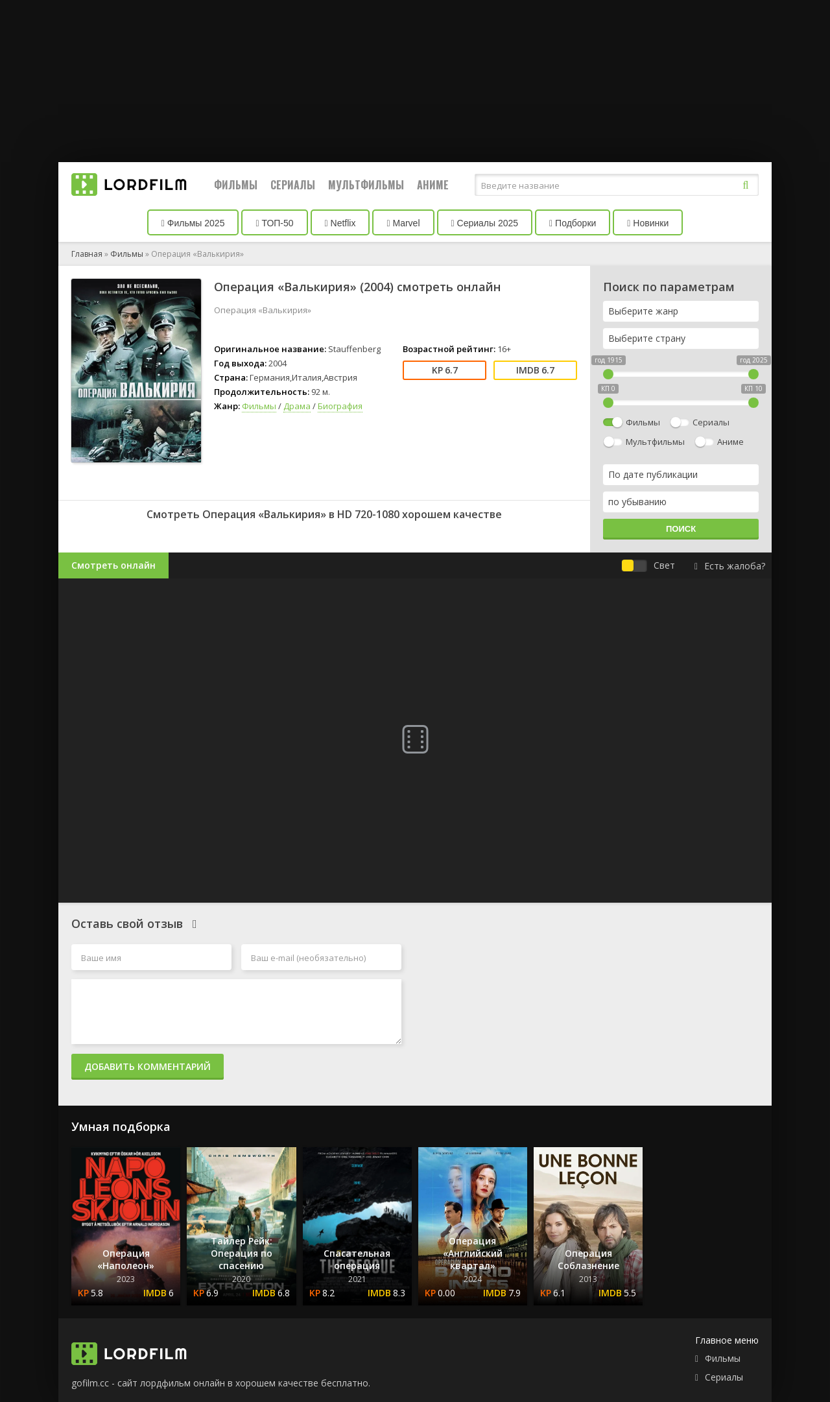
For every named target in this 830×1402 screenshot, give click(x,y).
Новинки (648, 223)
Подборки (572, 223)
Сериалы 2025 (485, 223)
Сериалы (292, 185)
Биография (340, 406)
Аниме (433, 185)
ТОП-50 (274, 223)
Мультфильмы (366, 185)
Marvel (403, 223)
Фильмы (235, 185)
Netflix (340, 223)
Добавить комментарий (147, 1066)
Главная (86, 253)
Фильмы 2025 (193, 223)
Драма (297, 406)
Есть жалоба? (729, 566)
